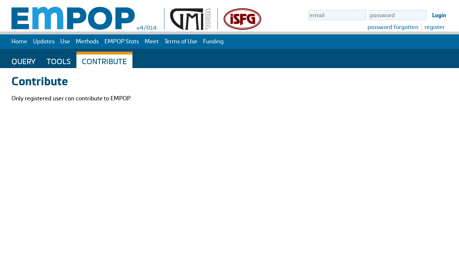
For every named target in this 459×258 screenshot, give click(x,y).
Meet (152, 41)
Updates (44, 41)
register (435, 27)
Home (19, 41)
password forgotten (392, 27)
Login (439, 15)
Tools (59, 61)
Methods (87, 41)
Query (23, 61)
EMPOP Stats (121, 41)
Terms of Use (180, 41)
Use (65, 41)
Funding (213, 41)
